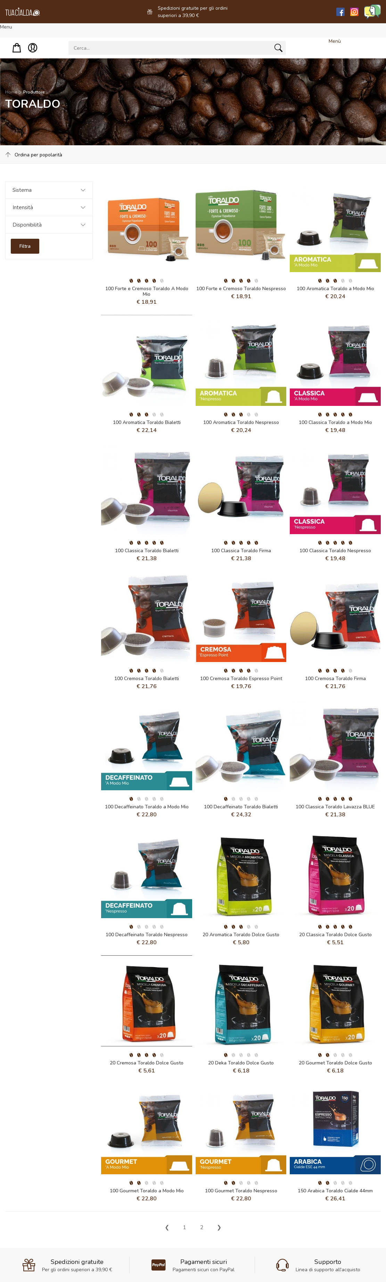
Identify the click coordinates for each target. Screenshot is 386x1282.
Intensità (23, 207)
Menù (335, 41)
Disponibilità (27, 224)
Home (11, 92)
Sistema (22, 190)
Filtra (25, 246)
